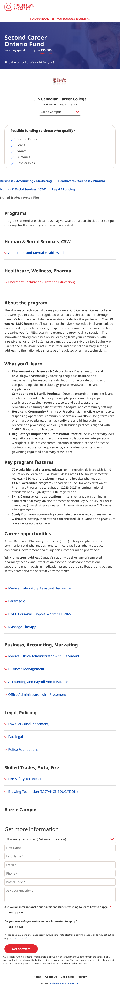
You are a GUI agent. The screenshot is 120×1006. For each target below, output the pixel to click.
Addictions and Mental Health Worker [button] (36, 253)
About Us (51, 976)
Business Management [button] (24, 669)
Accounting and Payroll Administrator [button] (36, 682)
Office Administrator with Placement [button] (35, 695)
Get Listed (67, 976)
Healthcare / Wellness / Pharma (81, 181)
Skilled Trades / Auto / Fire (19, 198)
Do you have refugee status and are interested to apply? (42, 921)
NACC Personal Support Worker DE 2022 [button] (38, 614)
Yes (11, 912)
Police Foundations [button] (21, 749)
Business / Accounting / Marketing (26, 181)
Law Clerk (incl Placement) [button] (26, 724)
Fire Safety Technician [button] (23, 779)
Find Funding (40, 18)
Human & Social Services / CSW (23, 189)
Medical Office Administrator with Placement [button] (41, 656)
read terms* (21, 938)
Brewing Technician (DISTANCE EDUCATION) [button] (41, 792)
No (21, 912)
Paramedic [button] (14, 601)
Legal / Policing (63, 189)
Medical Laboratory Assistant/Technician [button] (38, 588)
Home (37, 976)
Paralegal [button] (13, 737)
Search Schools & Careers (71, 18)
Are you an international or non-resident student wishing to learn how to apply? (57, 907)
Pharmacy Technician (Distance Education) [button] (39, 282)
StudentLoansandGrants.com (64, 983)
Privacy (82, 976)
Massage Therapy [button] (20, 627)
